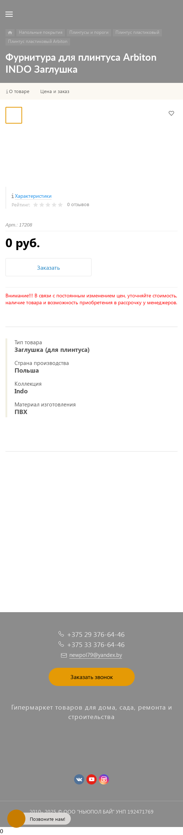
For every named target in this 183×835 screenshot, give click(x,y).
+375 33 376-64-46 (96, 644)
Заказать (48, 267)
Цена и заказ (54, 91)
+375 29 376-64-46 (96, 634)
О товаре (19, 91)
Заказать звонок (91, 677)
